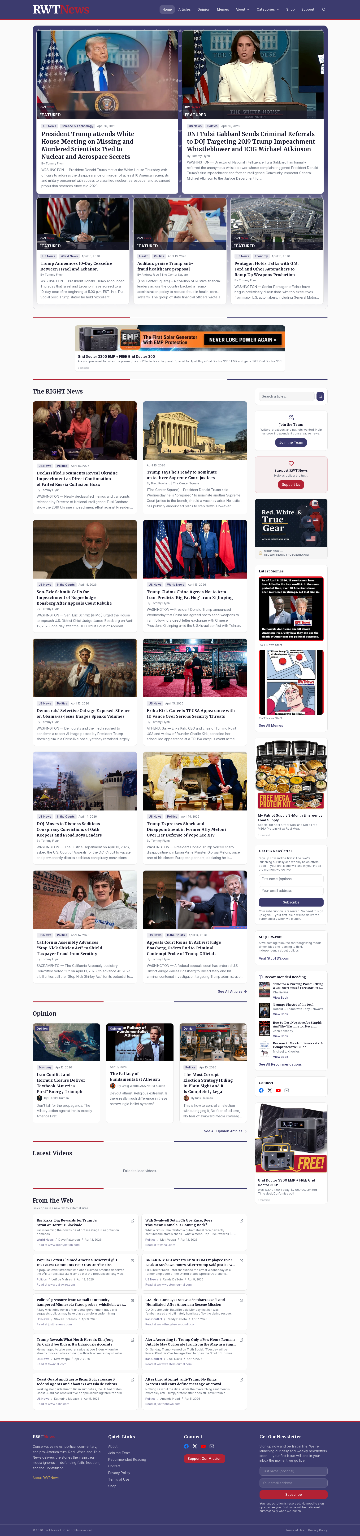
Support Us (291, 484)
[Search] (324, 9)
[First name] (291, 878)
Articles (184, 9)
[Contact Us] (286, 1090)
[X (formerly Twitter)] (194, 1446)
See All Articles (232, 991)
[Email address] (291, 890)
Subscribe (291, 902)
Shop (290, 9)
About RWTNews (46, 1478)
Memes (223, 9)
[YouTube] (278, 1090)
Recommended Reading (127, 1459)
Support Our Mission (204, 1458)
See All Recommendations (280, 1064)
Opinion (203, 9)
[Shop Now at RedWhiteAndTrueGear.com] (291, 553)
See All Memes (271, 725)
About (243, 9)
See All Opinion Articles (225, 1131)
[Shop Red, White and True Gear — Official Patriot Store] (291, 523)
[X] (269, 1090)
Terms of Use (118, 1479)
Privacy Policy (119, 1473)
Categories (268, 9)
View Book (280, 997)
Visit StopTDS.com (274, 958)
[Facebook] (261, 1090)
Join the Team (291, 442)
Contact (114, 1466)
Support (307, 9)
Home (167, 9)
